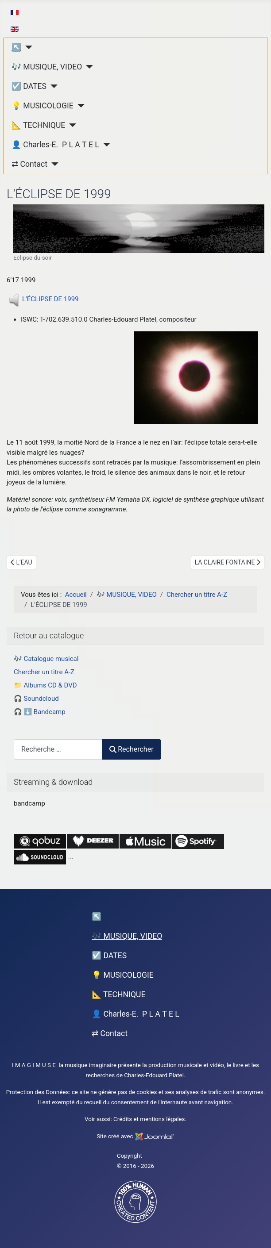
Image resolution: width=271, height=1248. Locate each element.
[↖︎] (26, 47)
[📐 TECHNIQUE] (70, 125)
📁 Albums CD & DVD (45, 685)
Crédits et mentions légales (149, 1119)
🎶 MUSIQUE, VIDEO (47, 66)
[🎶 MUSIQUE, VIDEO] (87, 67)
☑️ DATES (29, 86)
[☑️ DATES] (52, 86)
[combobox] (58, 749)
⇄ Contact (29, 164)
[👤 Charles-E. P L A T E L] (104, 144)
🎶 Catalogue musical (46, 659)
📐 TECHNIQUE (38, 125)
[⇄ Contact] (52, 164)
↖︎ (16, 47)
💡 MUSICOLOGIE (43, 105)
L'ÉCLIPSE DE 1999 (50, 299)
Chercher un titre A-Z (44, 672)
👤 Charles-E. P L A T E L (55, 144)
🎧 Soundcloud (36, 699)
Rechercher (131, 749)
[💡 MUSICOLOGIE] (79, 106)
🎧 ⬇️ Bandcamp (40, 712)
